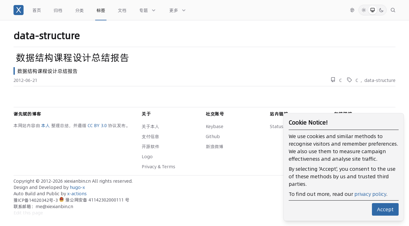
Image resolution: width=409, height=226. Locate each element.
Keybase (214, 126)
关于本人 (150, 126)
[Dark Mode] (381, 10)
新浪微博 (214, 146)
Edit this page (28, 213)
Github (213, 136)
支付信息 (150, 136)
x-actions (77, 194)
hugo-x (77, 187)
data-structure (379, 80)
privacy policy (370, 194)
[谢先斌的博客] (19, 10)
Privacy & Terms (158, 167)
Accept (385, 209)
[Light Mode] (363, 10)
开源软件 (150, 146)
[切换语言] (352, 10)
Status (276, 126)
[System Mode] (372, 10)
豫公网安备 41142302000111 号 (94, 200)
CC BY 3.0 (98, 125)
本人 (46, 125)
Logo (147, 156)
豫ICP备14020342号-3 (36, 200)
